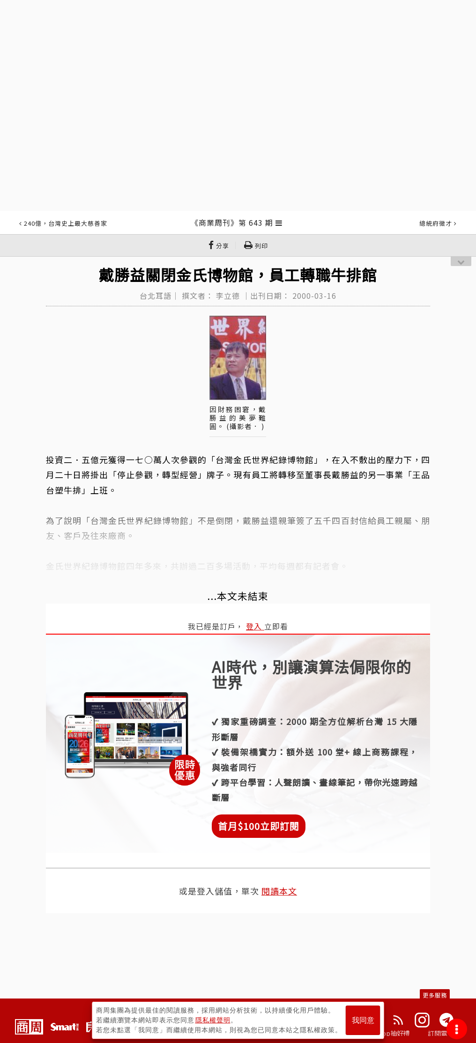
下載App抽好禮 (387, 1033)
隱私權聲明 (213, 1020)
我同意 (363, 1020)
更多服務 (435, 995)
